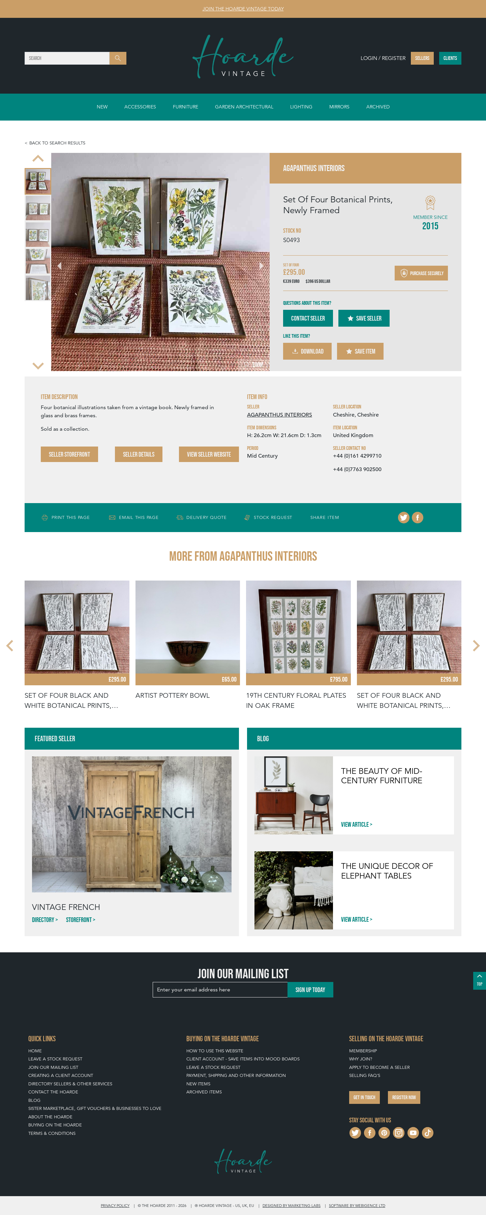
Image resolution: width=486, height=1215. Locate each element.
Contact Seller (308, 318)
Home (35, 1051)
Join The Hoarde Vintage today (243, 9)
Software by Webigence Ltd (357, 1205)
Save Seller (364, 318)
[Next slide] (38, 365)
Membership (363, 1051)
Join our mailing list (53, 1067)
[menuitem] (38, 181)
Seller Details (138, 454)
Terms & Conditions (51, 1133)
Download (307, 351)
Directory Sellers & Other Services (70, 1084)
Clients (450, 58)
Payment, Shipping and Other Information (236, 1075)
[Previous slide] (38, 159)
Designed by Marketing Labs (292, 1205)
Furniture (185, 107)
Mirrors (339, 107)
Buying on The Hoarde (55, 1125)
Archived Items (204, 1092)
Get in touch (364, 1097)
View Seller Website (209, 454)
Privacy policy (115, 1205)
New (102, 107)
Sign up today (310, 989)
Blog (34, 1100)
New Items (198, 1084)
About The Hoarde (50, 1117)
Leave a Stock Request (55, 1059)
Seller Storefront (69, 454)
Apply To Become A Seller (379, 1067)
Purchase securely (421, 273)
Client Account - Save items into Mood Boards (243, 1059)
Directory (43, 919)
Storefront (79, 919)
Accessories (140, 107)
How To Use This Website (214, 1051)
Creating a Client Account (60, 1075)
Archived (378, 107)
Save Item (360, 351)
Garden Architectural (244, 107)
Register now (404, 1097)
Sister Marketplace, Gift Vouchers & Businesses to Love (94, 1108)
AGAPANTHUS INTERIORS (279, 415)
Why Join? (360, 1059)
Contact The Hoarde (53, 1092)
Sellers (422, 58)
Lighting (301, 107)
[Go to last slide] (63, 262)
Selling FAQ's (364, 1075)
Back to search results (57, 143)
